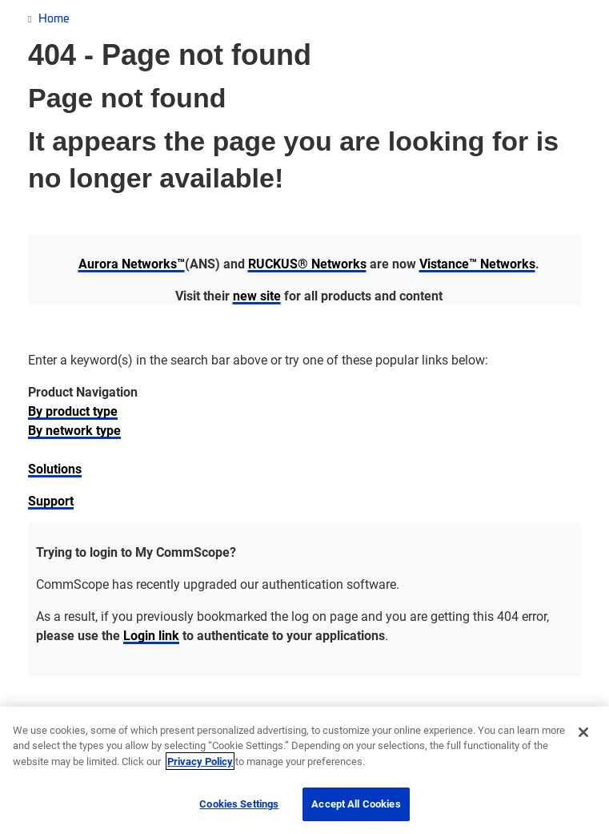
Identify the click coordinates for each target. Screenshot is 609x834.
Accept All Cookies (355, 803)
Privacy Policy (200, 761)
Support (51, 500)
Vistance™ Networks (477, 263)
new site (257, 295)
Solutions (55, 468)
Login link (151, 635)
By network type (74, 429)
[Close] (583, 732)
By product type (73, 410)
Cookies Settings (238, 803)
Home (54, 18)
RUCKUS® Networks (307, 263)
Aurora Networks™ (131, 263)
